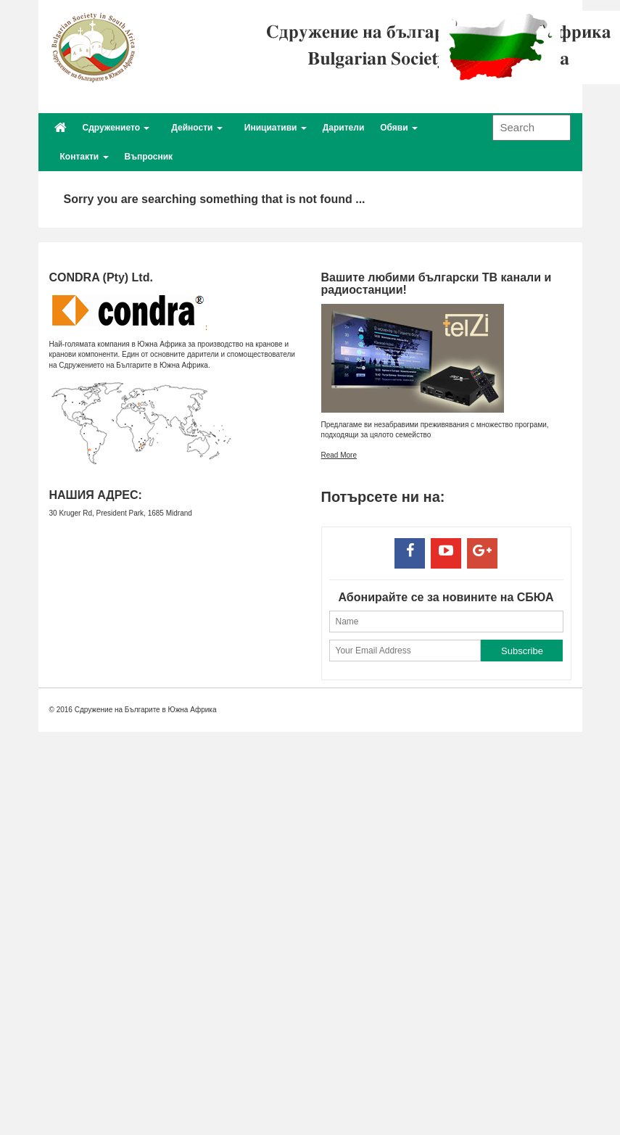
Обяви (399, 128)
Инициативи (275, 128)
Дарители (343, 128)
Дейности (196, 128)
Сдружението (116, 128)
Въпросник (149, 157)
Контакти (84, 157)
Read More (339, 455)
